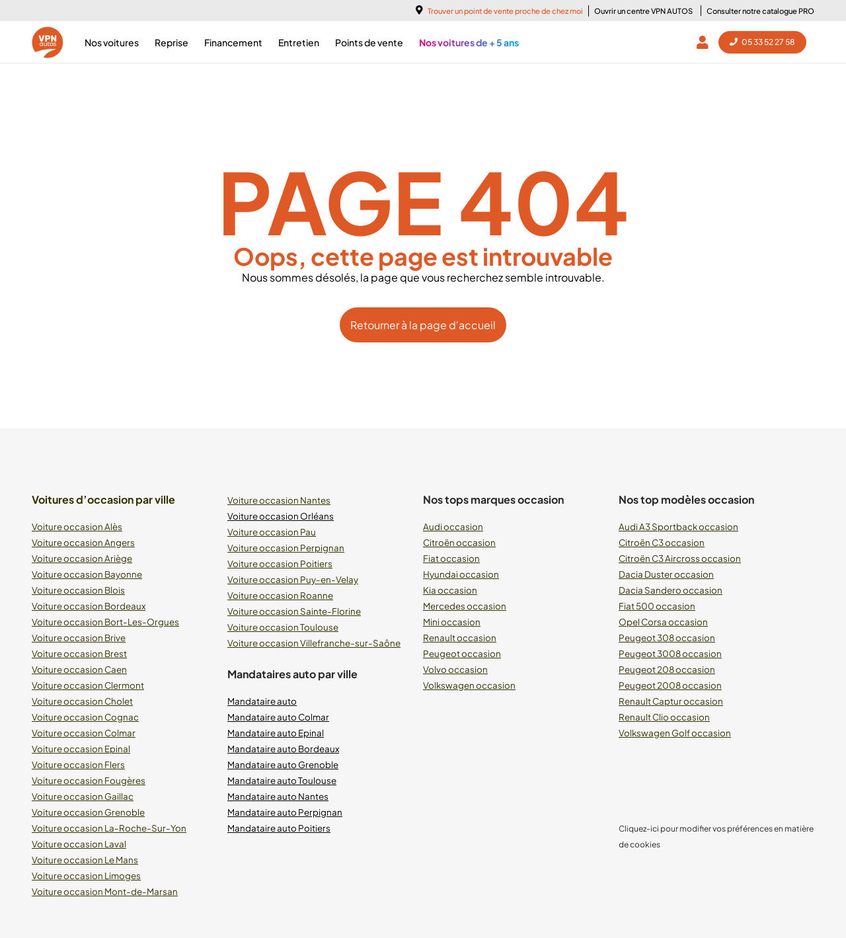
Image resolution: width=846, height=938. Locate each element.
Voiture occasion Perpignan (285, 547)
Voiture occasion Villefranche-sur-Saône (314, 642)
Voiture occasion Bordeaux (88, 605)
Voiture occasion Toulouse (282, 627)
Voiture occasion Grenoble (88, 812)
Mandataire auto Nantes (277, 796)
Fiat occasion (451, 558)
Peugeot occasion (462, 653)
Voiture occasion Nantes (278, 500)
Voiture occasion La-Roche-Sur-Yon (109, 828)
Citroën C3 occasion (662, 542)
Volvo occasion (455, 669)
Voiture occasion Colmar (83, 732)
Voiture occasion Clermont (88, 685)
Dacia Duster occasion (666, 574)
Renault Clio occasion (664, 717)
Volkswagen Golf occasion (675, 732)
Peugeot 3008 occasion (670, 653)
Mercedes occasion (464, 605)
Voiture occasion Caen (79, 669)
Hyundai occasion (461, 574)
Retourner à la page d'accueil (423, 325)
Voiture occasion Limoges (86, 875)
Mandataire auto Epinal (275, 732)
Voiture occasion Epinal (81, 748)
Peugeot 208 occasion (667, 669)
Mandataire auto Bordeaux (283, 748)
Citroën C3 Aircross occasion (680, 558)
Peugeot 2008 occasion (670, 685)
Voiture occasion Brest (79, 653)
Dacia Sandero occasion (670, 590)
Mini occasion (452, 621)
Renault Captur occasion (671, 701)
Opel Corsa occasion (663, 621)
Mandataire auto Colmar (278, 717)
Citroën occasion (459, 542)
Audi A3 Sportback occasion (678, 526)
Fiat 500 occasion (657, 605)
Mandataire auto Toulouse (281, 780)
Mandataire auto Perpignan (284, 812)
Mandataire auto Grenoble (282, 764)
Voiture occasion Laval (79, 843)
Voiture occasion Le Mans (85, 859)
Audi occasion (453, 526)
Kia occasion (450, 590)
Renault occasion (459, 637)
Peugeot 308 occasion (667, 637)
